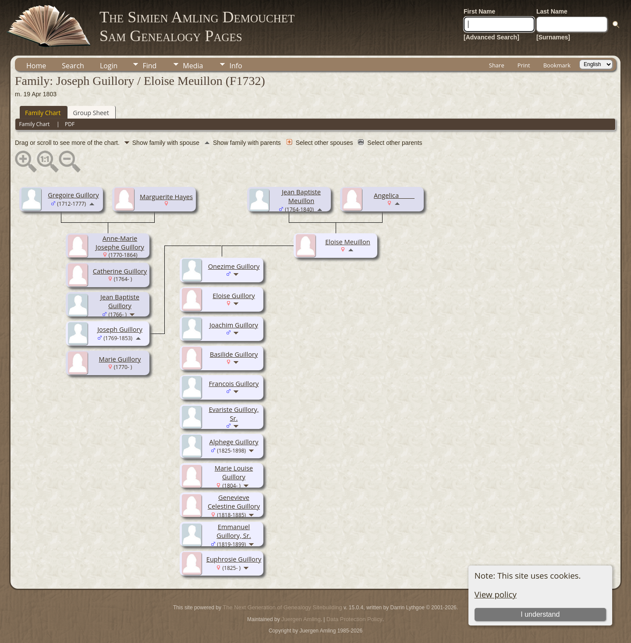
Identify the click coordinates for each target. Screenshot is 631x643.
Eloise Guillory (234, 295)
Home (36, 65)
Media (193, 65)
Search (73, 65)
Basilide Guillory (234, 354)
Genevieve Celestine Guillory (234, 501)
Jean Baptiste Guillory (119, 301)
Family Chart (43, 113)
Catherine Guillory (120, 271)
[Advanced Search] (491, 37)
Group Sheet (91, 113)
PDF (69, 124)
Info (235, 65)
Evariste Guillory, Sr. (234, 413)
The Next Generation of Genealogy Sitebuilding (282, 607)
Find (149, 65)
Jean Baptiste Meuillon (301, 196)
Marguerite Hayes (166, 196)
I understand (540, 614)
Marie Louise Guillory (234, 472)
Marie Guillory (120, 359)
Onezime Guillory (234, 266)
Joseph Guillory (119, 329)
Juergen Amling (301, 619)
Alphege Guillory (233, 441)
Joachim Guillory (233, 324)
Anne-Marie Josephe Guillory (120, 242)
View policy (496, 594)
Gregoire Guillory (73, 194)
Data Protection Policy (354, 619)
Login (109, 65)
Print (524, 65)
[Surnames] (553, 37)
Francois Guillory (234, 383)
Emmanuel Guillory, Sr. (233, 531)
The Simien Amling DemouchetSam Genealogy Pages (196, 26)
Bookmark (557, 65)
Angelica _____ (394, 195)
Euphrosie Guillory (234, 559)
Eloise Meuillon (347, 241)
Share (496, 65)
